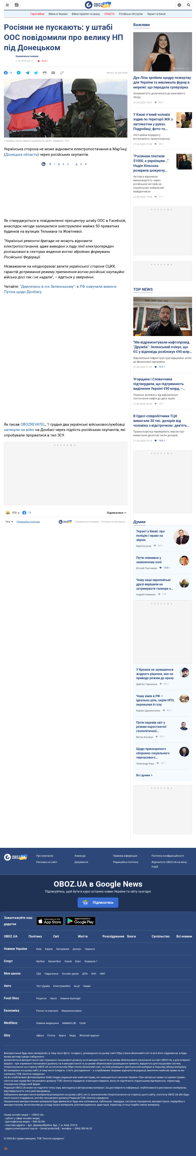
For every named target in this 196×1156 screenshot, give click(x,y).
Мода (72, 1035)
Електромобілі (61, 986)
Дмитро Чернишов (146, 684)
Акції (77, 986)
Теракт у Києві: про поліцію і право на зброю (150, 535)
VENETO (109, 13)
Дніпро (77, 948)
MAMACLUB (69, 1023)
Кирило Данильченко (148, 710)
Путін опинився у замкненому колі (149, 560)
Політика (35, 936)
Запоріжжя (62, 948)
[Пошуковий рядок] (188, 5)
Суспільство (161, 936)
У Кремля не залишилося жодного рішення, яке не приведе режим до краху (155, 674)
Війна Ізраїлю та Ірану (86, 13)
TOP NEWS (143, 289)
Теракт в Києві (156, 13)
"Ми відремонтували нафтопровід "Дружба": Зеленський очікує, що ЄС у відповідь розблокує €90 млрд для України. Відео (162, 347)
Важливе (141, 24)
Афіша (40, 1035)
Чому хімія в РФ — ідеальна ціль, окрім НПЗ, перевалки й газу (155, 700)
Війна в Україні (58, 13)
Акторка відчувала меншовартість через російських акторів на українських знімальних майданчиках (148, 184)
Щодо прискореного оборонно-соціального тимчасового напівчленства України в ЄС (154, 753)
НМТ (102, 973)
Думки (139, 521)
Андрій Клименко (146, 594)
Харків (49, 948)
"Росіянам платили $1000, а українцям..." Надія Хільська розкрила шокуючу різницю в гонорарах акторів (151, 163)
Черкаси (90, 948)
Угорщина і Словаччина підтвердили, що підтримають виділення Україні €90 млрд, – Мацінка (158, 384)
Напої (53, 998)
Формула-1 (90, 961)
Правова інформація (125, 855)
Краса (62, 1035)
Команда (80, 855)
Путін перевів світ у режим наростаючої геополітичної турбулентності (151, 727)
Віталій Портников (146, 568)
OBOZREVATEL (33, 424)
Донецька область (21, 154)
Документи (81, 862)
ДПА (85, 973)
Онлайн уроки (70, 973)
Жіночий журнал (89, 1035)
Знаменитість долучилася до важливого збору (159, 95)
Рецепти (41, 998)
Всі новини (184, 936)
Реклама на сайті (46, 862)
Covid (82, 1023)
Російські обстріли (131, 13)
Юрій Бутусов (143, 546)
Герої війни (37, 13)
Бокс (78, 961)
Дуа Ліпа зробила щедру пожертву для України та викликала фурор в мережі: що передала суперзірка (162, 82)
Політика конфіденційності (168, 855)
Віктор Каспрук (144, 737)
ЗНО (93, 973)
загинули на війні (19, 429)
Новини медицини (47, 1023)
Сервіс (87, 986)
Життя (83, 936)
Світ (56, 936)
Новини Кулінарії (70, 998)
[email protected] (50, 1128)
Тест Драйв (43, 986)
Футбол (40, 961)
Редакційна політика (28, 521)
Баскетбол (54, 961)
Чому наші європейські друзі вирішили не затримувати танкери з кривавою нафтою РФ (153, 584)
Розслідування (113, 936)
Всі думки (143, 775)
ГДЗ (38, 973)
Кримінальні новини (27, 56)
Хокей (68, 961)
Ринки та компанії (47, 1010)
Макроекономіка (72, 1010)
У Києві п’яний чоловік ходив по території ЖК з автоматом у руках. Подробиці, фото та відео (153, 121)
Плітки (51, 1035)
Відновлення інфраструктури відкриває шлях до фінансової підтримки (162, 359)
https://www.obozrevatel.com (133, 1053)
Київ (38, 948)
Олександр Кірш (145, 763)
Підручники (51, 973)
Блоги (131, 936)
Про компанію (44, 855)
